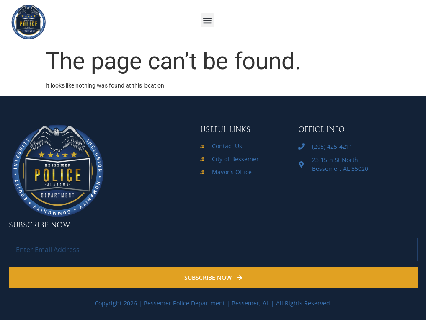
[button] (207, 20)
